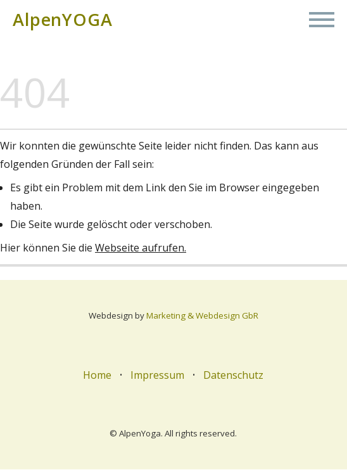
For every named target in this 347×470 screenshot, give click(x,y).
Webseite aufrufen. (140, 248)
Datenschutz (233, 376)
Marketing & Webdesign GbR (202, 316)
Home (98, 376)
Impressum (158, 376)
